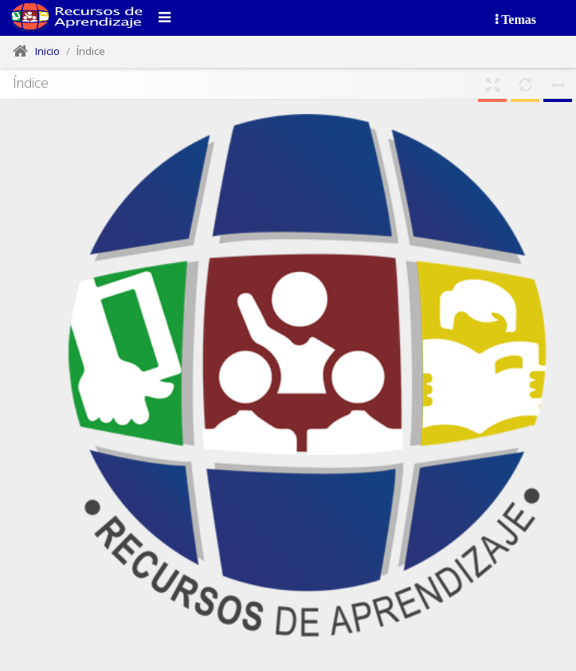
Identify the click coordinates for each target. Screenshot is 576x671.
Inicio (47, 51)
